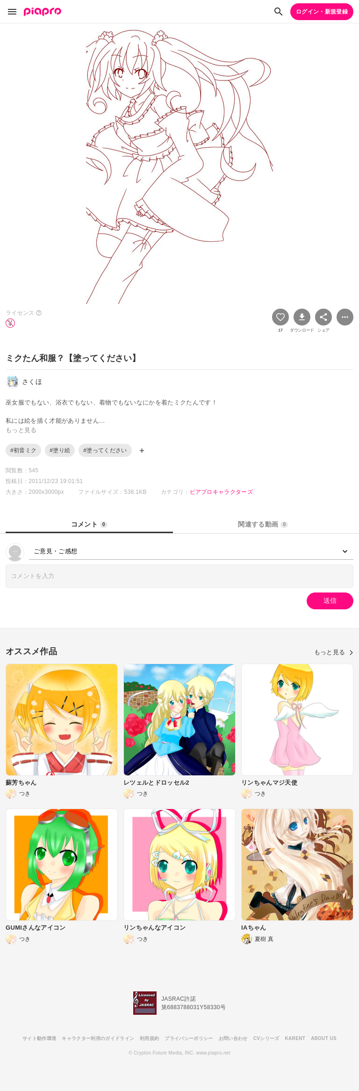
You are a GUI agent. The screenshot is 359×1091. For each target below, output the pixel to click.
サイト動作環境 (39, 1038)
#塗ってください (105, 450)
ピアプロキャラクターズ (221, 492)
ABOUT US (324, 1038)
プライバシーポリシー (189, 1038)
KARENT (295, 1038)
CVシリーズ (266, 1038)
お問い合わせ (233, 1038)
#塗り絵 (60, 450)
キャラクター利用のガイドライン (98, 1038)
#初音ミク (23, 450)
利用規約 (149, 1038)
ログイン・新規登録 (322, 11)
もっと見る (333, 652)
